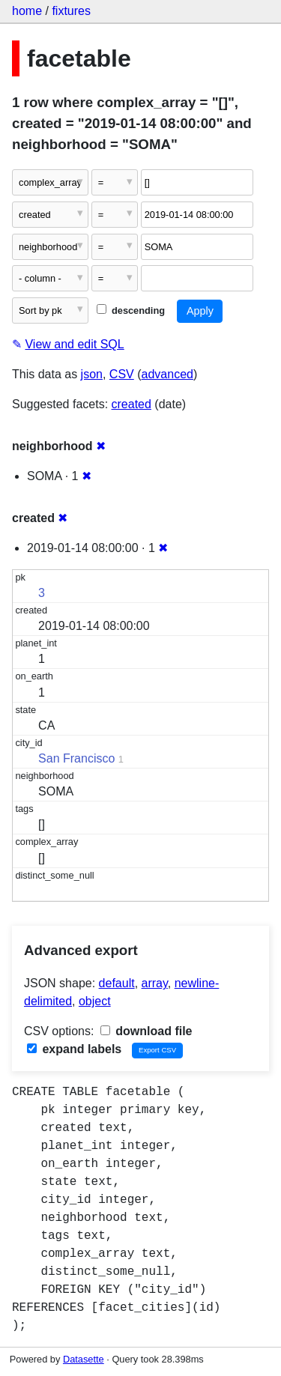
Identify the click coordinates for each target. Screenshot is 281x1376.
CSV (121, 374)
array (155, 983)
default (117, 983)
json (92, 374)
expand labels (74, 1049)
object (95, 1001)
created (131, 404)
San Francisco (76, 758)
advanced (167, 374)
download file (146, 1031)
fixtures (71, 10)
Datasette (83, 1359)
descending (131, 310)
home (27, 10)
